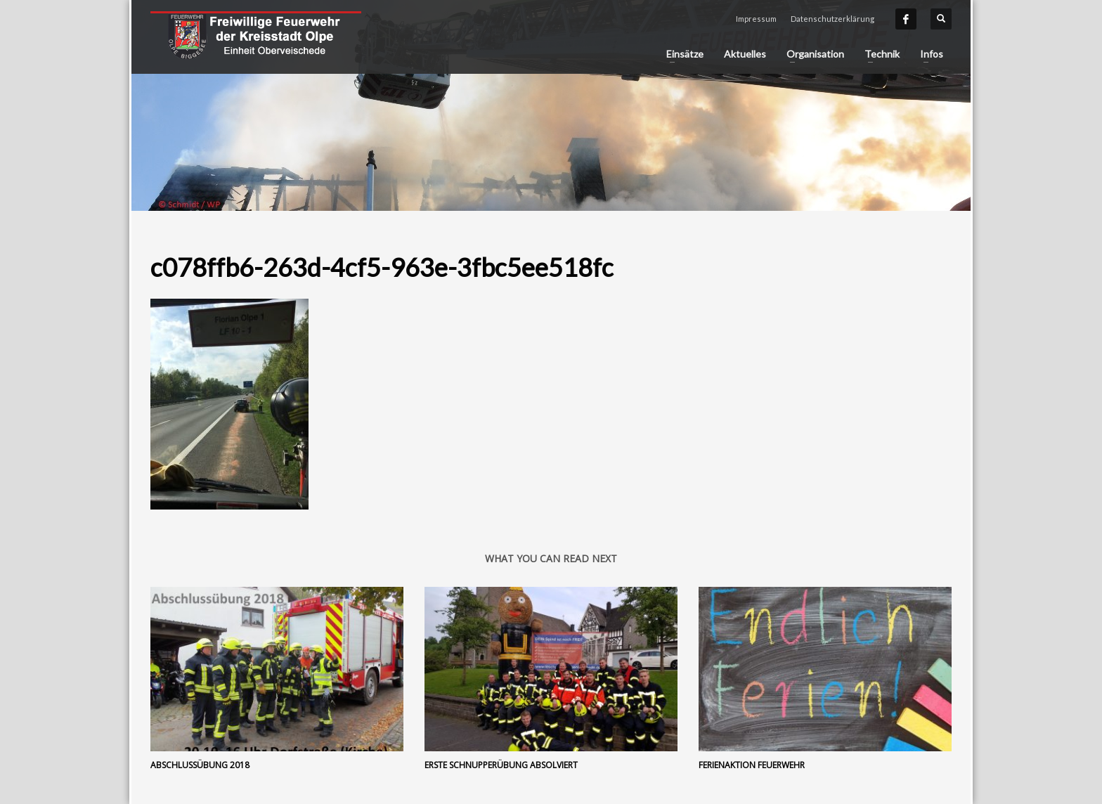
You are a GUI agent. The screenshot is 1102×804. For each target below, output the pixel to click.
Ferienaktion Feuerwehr (752, 765)
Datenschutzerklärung (832, 18)
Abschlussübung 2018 (199, 765)
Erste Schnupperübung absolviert (501, 765)
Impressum (756, 18)
